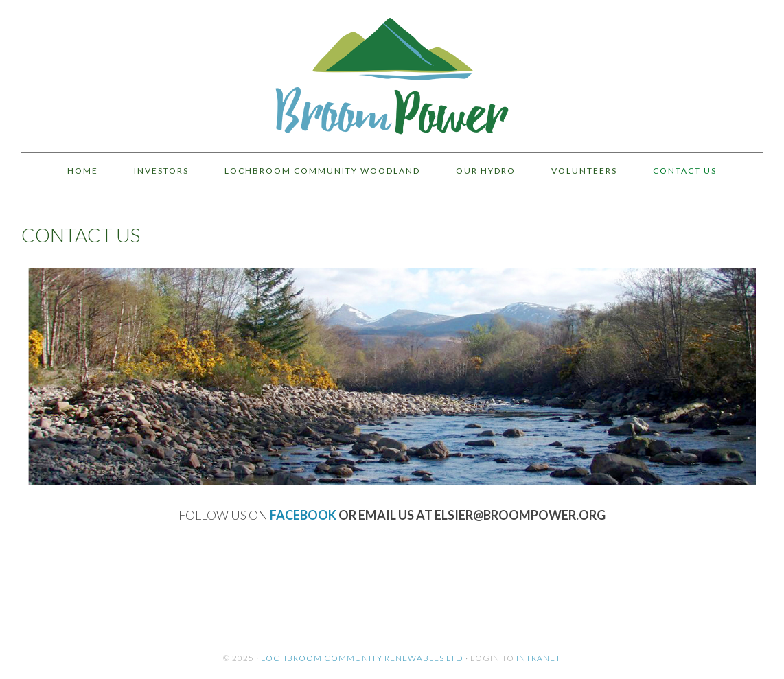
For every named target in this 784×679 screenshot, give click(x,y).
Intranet (538, 658)
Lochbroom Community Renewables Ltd (362, 658)
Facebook (303, 514)
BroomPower (392, 70)
